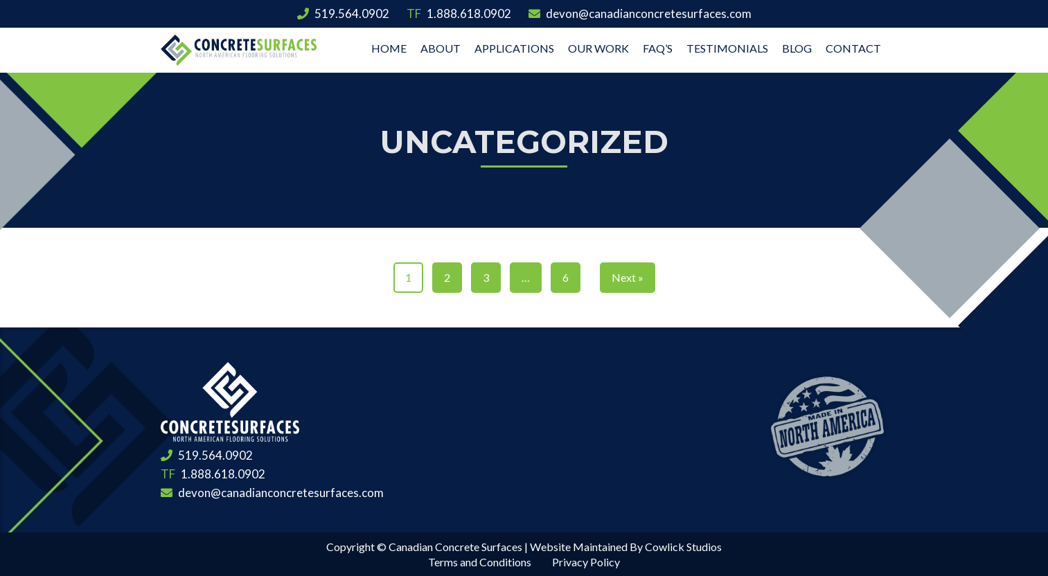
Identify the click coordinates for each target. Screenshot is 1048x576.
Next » (627, 277)
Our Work (598, 48)
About (440, 48)
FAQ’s (658, 48)
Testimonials (727, 48)
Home (389, 48)
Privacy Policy (586, 561)
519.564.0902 (343, 13)
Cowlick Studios (683, 546)
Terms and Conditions (479, 561)
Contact (853, 48)
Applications (514, 48)
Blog (797, 48)
